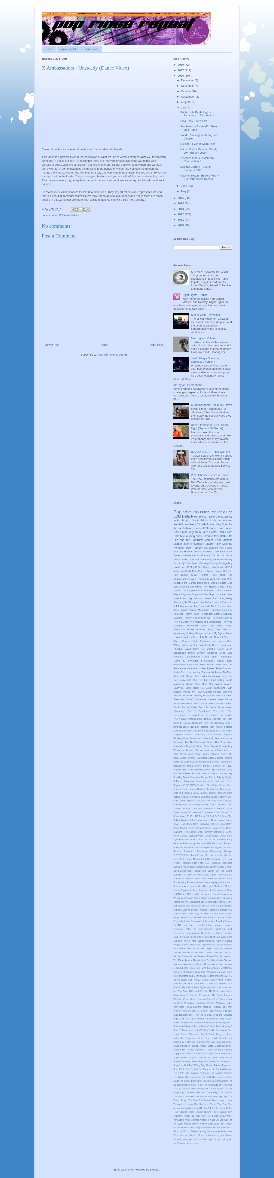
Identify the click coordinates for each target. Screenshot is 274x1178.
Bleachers (186, 637)
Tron (175, 1112)
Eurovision (189, 851)
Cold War (221, 804)
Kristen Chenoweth (192, 921)
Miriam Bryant (188, 609)
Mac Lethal (198, 941)
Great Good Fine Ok (206, 878)
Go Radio (187, 875)
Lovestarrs (184, 937)
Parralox (202, 999)
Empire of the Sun (193, 847)
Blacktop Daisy (224, 770)
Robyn (188, 613)
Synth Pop (191, 512)
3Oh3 (200, 731)
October (186, 91)
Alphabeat (185, 528)
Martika (219, 945)
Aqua (176, 758)
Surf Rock (189, 1065)
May (184, 191)
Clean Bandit (209, 804)
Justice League (191, 910)
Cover (215, 645)
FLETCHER (179, 855)
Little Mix (179, 536)
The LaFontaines (181, 1088)
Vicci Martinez (192, 1120)
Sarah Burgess (216, 1034)
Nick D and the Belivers (213, 983)
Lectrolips (207, 551)
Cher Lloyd (179, 801)
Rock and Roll (197, 1019)
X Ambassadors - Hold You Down (211, 405)
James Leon (213, 540)
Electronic (201, 843)
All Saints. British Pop (204, 746)
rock (222, 555)
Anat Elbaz (217, 750)
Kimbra (207, 567)
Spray (188, 1061)
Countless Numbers (203, 808)
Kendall (178, 524)
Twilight (222, 1112)
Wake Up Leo (216, 1120)
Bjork (214, 770)
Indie (55, 215)
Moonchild (203, 609)
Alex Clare (188, 559)
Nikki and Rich (196, 991)
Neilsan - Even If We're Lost (197, 143)
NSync (176, 980)
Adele (229, 625)
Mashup (227, 543)
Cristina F (219, 808)
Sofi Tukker (198, 1053)
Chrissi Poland (224, 801)
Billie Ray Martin (203, 770)
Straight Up (226, 1061)
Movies (228, 683)
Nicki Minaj (192, 687)
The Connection (193, 1077)
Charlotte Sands (209, 797)
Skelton (177, 1050)
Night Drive (187, 987)
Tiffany (207, 718)
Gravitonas (179, 664)
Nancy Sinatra (201, 980)
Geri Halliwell (194, 871)
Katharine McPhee (221, 672)
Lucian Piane (196, 937)
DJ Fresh (200, 816)
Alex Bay (184, 742)
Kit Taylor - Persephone (187, 385)
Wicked (203, 1124)
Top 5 (215, 555)
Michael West (212, 956)
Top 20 (207, 1108)
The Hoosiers (225, 1085)
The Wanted (205, 1100)
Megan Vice (193, 683)
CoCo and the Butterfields (196, 645)
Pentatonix (201, 1003)
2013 (181, 209)
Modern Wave (193, 972)
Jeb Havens (185, 551)
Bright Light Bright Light (199, 520)
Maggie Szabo (180, 945)
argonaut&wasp (224, 1135)
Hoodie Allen (196, 886)
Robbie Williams (222, 691)
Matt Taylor (207, 948)
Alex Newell (208, 742)
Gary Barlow (210, 867)
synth (213, 578)
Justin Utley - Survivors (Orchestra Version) (205, 360)
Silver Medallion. (181, 1046)
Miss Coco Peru (192, 968)
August (186, 102)
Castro (212, 793)
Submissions (91, 49)
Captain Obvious (205, 789)
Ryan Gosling (223, 1026)
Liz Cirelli (227, 929)
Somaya (209, 1053)
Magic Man (194, 945)
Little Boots (219, 551)
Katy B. (199, 913)
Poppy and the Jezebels (198, 1007)
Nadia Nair (186, 980)
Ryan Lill (220, 695)
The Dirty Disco (201, 617)
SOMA (189, 699)
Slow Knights (199, 574)
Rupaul (189, 1026)
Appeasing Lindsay (184, 633)
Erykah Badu (225, 847)
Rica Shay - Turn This (193, 121)
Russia (197, 1026)
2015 (181, 198)
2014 (181, 203)
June (184, 185)
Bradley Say (225, 773)
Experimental (193, 656)
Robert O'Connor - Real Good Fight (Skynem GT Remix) (209, 426)
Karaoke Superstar (218, 910)
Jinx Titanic (222, 898)
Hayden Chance (202, 882)
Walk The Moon (200, 578)
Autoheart (202, 758)
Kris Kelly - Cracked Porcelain (209, 271)
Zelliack (195, 726)
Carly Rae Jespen (223, 789)
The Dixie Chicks (188, 1081)
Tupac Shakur (195, 1112)
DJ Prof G (211, 816)
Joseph (181, 906)
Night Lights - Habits (194, 295)
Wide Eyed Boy (216, 1124)
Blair (175, 773)
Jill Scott (203, 898)
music (219, 726)
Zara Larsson (180, 1135)
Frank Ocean (193, 859)
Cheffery (222, 797)
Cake (214, 785)
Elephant (184, 586)
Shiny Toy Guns (182, 703)
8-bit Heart (209, 731)
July (184, 107)
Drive (184, 836)
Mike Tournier (225, 960)
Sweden (177, 617)
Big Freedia (188, 770)
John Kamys (219, 902)
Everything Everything (209, 851)
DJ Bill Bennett (221, 812)
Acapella (177, 734)
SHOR (199, 1030)
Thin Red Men (201, 1104)
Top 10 (197, 547)
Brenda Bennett (214, 637)
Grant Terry (224, 660)
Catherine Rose (224, 793)
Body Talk (198, 637)
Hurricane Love (223, 594)
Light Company (205, 929)
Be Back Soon (218, 762)
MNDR (228, 567)
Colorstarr (186, 808)
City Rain (195, 532)
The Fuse (201, 1081)
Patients (223, 999)
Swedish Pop (211, 536)
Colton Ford (180, 582)
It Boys (228, 890)
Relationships (185, 1015)
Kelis (221, 913)
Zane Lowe (226, 1131)
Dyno (222, 652)
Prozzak (192, 1011)
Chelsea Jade (190, 641)
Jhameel (198, 528)
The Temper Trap (203, 1096)
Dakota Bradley (181, 820)
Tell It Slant (184, 1069)
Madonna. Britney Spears (218, 941)
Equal (207, 847)
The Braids (203, 1073)
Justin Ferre (180, 672)
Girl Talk (220, 871)
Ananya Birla (192, 750)
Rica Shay (206, 1015)
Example (228, 851)
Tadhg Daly (200, 1065)
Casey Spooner (200, 793)
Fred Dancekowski (210, 859)
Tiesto (213, 1104)
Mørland (219, 976)
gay (212, 625)
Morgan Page (225, 972)
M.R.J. (187, 941)
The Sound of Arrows (183, 1096)
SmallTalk (212, 1050)
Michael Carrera (203, 952)
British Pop (208, 512)
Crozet (229, 808)
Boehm (214, 773)
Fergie (200, 855)
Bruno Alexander (204, 781)
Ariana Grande (188, 758)
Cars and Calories (182, 793)
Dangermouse (218, 820)
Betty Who (226, 578)
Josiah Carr (204, 906)
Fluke (176, 859)
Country (227, 559)
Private (183, 1011)
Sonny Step (226, 1053)
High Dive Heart (196, 664)
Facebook (191, 855)
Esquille (177, 851)
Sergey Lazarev (223, 613)
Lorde (229, 679)
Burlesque (220, 781)
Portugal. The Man (222, 1007)
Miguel (214, 960)
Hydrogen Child (211, 886)
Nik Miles (223, 987)
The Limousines (212, 621)
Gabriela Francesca (222, 863)
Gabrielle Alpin (180, 867)
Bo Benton (203, 773)
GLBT (208, 863)
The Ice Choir (181, 621)
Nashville (178, 687)
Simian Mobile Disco (202, 1046)
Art (218, 578)
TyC (204, 1116)
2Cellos (177, 731)
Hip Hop (209, 594)
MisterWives (216, 683)
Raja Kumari (214, 1011)
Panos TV (189, 691)
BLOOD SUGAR (189, 762)
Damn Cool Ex (203, 820)
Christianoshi (179, 804)
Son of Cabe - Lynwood (205, 314)
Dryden (199, 836)
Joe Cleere (206, 902)
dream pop (187, 1139)
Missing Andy (193, 536)
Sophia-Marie (180, 1057)
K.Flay (190, 567)
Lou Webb (217, 933)
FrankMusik (207, 660)
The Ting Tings (220, 1096)
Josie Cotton (216, 906)
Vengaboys (178, 1120)
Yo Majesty (193, 1131)
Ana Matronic (224, 629)
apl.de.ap (210, 1135)
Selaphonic (178, 1042)
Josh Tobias (191, 906)
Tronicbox (197, 722)
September (188, 96)
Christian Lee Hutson (213, 641)
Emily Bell (178, 847)
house (219, 625)
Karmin (192, 672)
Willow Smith (179, 1127)
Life (194, 929)
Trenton (215, 1108)
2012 (181, 214)
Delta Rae (189, 516)
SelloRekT (190, 1042)
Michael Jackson (223, 952)
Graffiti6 (189, 878)
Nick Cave (193, 983)
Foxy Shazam (210, 547)
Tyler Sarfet (212, 1116)
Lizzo (221, 679)
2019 (181, 64)
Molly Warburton (209, 972)
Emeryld (228, 843)
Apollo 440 (226, 754)
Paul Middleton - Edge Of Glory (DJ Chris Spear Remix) (199, 177)
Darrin (229, 824)
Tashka (209, 1065)
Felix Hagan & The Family (217, 586)
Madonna (178, 683)
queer (229, 1139)
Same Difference (190, 1034)
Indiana (194, 890)
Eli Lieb (201, 524)
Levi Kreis (189, 524)
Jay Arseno (206, 894)
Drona (192, 836)
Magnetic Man (208, 945)
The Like (219, 711)
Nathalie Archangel (221, 609)
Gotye (176, 594)
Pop (177, 511)
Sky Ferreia (188, 1050)
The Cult (206, 1077)
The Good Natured (221, 617)
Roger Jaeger (225, 1019)
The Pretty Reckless (195, 1092)
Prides (176, 1011)
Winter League (194, 1127)
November (188, 85)
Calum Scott (225, 785)
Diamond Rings (181, 832)
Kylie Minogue (190, 602)
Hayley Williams (218, 882)
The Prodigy (212, 1092)
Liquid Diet (225, 532)
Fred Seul (227, 859)
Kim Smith (179, 676)
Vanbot (228, 1116)
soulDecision (179, 1143)
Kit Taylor (227, 917)
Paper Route (189, 999)
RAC (205, 1011)
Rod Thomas (211, 1019)
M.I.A (176, 606)
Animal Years (187, 754)
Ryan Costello (208, 1026)
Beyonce (177, 770)
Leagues (228, 925)
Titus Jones (224, 528)
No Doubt (206, 687)
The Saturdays (194, 715)
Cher (230, 797)
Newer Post (52, 344)
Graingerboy (225, 563)
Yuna (217, 1131)
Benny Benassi (203, 766)
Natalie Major (216, 980)
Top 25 (187, 722)
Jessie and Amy (190, 898)
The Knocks (196, 621)
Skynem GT (200, 1050)
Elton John (217, 843)
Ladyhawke (214, 676)
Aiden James (189, 738)
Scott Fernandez (203, 613)
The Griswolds (211, 1085)
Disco (201, 832)
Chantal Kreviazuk (190, 797)
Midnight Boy (203, 960)
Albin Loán (214, 738)
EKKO (194, 839)
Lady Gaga (188, 925)
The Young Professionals (188, 718)
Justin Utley (214, 524)
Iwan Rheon (180, 598)
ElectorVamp (189, 843)
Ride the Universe (222, 1015)
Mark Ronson (218, 606)
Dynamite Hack (181, 839)
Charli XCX (180, 532)
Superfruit (178, 1065)
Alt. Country (221, 746)
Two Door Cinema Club (216, 722)
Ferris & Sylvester (185, 660)
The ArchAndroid (224, 1069)
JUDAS (177, 894)
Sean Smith (211, 1038)
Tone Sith (198, 1108)
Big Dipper (219, 633)
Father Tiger (210, 656)
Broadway (189, 781)
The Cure (217, 1077)
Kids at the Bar (210, 917)
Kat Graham (203, 672)
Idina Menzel (225, 886)
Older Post (156, 344)
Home (49, 49)
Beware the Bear (222, 766)
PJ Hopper (204, 995)
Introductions (216, 890)
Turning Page (211, 1112)
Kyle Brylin (201, 676)
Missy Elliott (179, 972)
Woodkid (207, 1127)
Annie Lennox (202, 754)
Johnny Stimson (193, 543)
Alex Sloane (221, 742)
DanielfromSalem (189, 824)
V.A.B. (222, 1116)
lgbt (212, 726)
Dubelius (212, 652)
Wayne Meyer (191, 1124)
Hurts (183, 567)
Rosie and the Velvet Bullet (204, 1022)
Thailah (194, 1069)
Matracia (228, 945)
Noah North (219, 991)
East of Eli (205, 839)
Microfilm (192, 960)
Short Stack (200, 703)
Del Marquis (208, 648)
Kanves (203, 910)
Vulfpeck (204, 1120)
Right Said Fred (181, 1019)
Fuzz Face (197, 863)
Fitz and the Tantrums (188, 540)
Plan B (202, 571)
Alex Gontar (195, 742)
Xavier (203, 625)
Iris (198, 668)
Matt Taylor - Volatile (203, 338)
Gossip (213, 563)
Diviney (209, 832)
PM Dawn (217, 995)
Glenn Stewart (224, 590)
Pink (194, 571)
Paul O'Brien (204, 691)
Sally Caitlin (209, 1030)
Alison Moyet (185, 746)
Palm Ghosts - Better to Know (209, 475)
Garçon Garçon (224, 867)
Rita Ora (178, 613)
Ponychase (178, 1007)
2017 (181, 70)
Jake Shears (207, 668)
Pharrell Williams (216, 1003)
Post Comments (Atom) (112, 354)
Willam (229, 1124)
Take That (218, 574)
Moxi (175, 976)
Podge (229, 1003)
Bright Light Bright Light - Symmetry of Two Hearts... (198, 114)
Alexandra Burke (183, 629)
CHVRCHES (189, 785)
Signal (184, 574)
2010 (181, 225)
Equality (214, 847)
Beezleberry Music (183, 766)
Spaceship (178, 1061)
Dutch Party (226, 836)
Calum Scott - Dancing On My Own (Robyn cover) (198, 151)
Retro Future (214, 571)
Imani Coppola (181, 890)
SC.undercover (188, 1030)
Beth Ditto (226, 536)
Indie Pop (225, 512)
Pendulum (189, 1003)
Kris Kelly (178, 921)
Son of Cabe (189, 707)
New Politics (179, 983)
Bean (229, 762)
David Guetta (180, 828)
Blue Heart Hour (188, 773)
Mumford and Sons (189, 976)
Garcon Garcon (196, 867)
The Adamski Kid (206, 1069)
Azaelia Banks (215, 758)
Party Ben (212, 999)
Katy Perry (226, 598)
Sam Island (221, 1030)
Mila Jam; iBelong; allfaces (197, 964)
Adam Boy (199, 734)
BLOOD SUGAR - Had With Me (210, 451)
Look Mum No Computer (198, 933)
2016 (181, 75)
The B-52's (178, 1073)
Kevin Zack (186, 917)
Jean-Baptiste (220, 894)
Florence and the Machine (218, 855)
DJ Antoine (207, 812)
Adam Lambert (214, 734)
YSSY (184, 1131)
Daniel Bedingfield (199, 582)
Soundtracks (226, 1057)
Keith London (211, 913)
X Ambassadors (69, 215)
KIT (217, 598)
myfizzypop (214, 1139)
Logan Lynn (179, 933)
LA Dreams (226, 921)
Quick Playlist (68, 49)
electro (204, 726)
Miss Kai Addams (211, 968)
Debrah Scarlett (196, 828)
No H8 (208, 991)
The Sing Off (225, 1092)
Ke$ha (199, 567)
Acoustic (188, 734)
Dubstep (204, 563)
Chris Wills (210, 801)
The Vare (193, 1100)
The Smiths (210, 715)
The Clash (178, 1077)
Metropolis (188, 952)
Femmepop (226, 656)
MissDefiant (226, 968)
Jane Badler (209, 532)
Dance (177, 563)
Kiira (220, 917)
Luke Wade (221, 937)
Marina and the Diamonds (195, 606)
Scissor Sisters (207, 516)
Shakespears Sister (205, 1042)
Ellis (209, 843)
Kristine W (208, 921)
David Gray (191, 648)
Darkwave (204, 824)
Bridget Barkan (208, 777)
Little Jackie (205, 602)
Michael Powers (197, 956)
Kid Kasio (197, 917)
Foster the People (184, 590)
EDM (177, 516)
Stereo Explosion (199, 1061)
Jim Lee (212, 898)
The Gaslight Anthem (217, 1081)
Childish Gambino (195, 801)
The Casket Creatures (221, 1073)
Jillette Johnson (223, 668)
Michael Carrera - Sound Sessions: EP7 (195, 168)
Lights (218, 929)
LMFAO (177, 925)
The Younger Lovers (222, 1100)
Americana (225, 520)
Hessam (185, 886)
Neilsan (228, 980)
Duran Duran (211, 836)
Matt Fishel (179, 948)
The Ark (187, 617)
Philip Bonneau (202, 555)
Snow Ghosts (186, 1053)
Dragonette (179, 652)
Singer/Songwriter (223, 1046)
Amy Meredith (215, 559)
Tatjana (217, 1065)
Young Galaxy (207, 1131)
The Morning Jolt (199, 1088)
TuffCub (183, 1112)
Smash (221, 1050)
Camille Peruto (180, 789)
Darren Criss (218, 824)
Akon (200, 738)
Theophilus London (183, 1104)
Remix (197, 1015)
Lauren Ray (213, 543)
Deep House (211, 828)
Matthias (218, 948)
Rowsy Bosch (225, 1022)
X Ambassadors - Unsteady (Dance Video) (197, 159)
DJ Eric (190, 816)
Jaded (197, 894)
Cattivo (176, 797)
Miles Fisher (217, 964)
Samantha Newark (205, 699)
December (188, 80)
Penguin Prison (182, 547)
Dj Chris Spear (190, 563)
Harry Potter (187, 882)
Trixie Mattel (226, 1108)
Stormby (210, 528)
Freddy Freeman (182, 863)
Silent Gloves (216, 703)
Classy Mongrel (195, 804)
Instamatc (204, 890)
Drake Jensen (196, 652)
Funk (221, 547)
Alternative (200, 559)
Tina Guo (222, 1104)
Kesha (197, 551)
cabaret (177, 1139)
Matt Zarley (225, 516)
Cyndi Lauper (180, 812)
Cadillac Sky (204, 785)
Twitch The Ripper (192, 1116)
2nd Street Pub (189, 731)
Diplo (194, 832)
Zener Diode (197, 1135)
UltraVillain (192, 625)
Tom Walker (187, 1108)
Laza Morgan (215, 925)
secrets (228, 726)
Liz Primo (210, 679)
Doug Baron (224, 648)
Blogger (154, 1169)
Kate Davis (187, 913)
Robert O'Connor (182, 695)
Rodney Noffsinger (204, 695)
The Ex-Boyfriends (199, 711)
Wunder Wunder (221, 1127)
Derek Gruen (225, 828)
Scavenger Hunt (194, 1038)
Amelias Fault (204, 629)
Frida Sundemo (205, 590)
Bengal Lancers (204, 633)
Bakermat (204, 762)
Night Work (212, 987)
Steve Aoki (214, 1061)
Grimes (221, 878)
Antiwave (215, 754)
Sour (201, 707)
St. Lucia (210, 707)
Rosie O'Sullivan (181, 1022)
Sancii (204, 1034)
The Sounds (225, 715)
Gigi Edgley (208, 871)
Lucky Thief (209, 937)
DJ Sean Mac (225, 816)
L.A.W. (217, 921)
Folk (182, 859)
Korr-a (189, 676)
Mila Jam (178, 964)
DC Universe (194, 812)
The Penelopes (215, 1088)
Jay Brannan (195, 598)
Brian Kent (195, 777)
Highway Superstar (192, 594)
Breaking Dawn (181, 777)
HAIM (176, 567)
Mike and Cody (182, 571)
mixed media (200, 1139)
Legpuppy (178, 929)
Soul (215, 1057)
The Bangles (191, 1073)
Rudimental (179, 1026)
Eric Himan (196, 586)
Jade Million (188, 894)
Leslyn (188, 929)
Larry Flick (201, 925)
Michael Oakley (181, 956)
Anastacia (205, 750)
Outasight (219, 687)
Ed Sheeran (219, 839)
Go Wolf (197, 875)
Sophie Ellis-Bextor (199, 1057)
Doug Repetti (218, 582)
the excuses (192, 1143)
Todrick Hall (219, 718)
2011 (181, 219)
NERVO (228, 976)
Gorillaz (205, 875)
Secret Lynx (225, 1038)
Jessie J (209, 598)
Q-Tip (200, 1011)
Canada (193, 789)
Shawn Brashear (224, 1042)
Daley (192, 820)
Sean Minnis (225, 699)
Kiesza (177, 602)
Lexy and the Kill (191, 679)
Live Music (218, 567)
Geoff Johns (179, 871)
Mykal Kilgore (207, 976)
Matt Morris (193, 948)
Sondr (217, 1053)
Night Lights (200, 987)
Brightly (221, 777)
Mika (204, 683)
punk (223, 1139)
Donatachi (219, 832)
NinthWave (187, 555)
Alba (206, 738)
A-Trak (229, 731)
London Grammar (222, 602)
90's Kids (220, 731)
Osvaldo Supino (188, 995)
